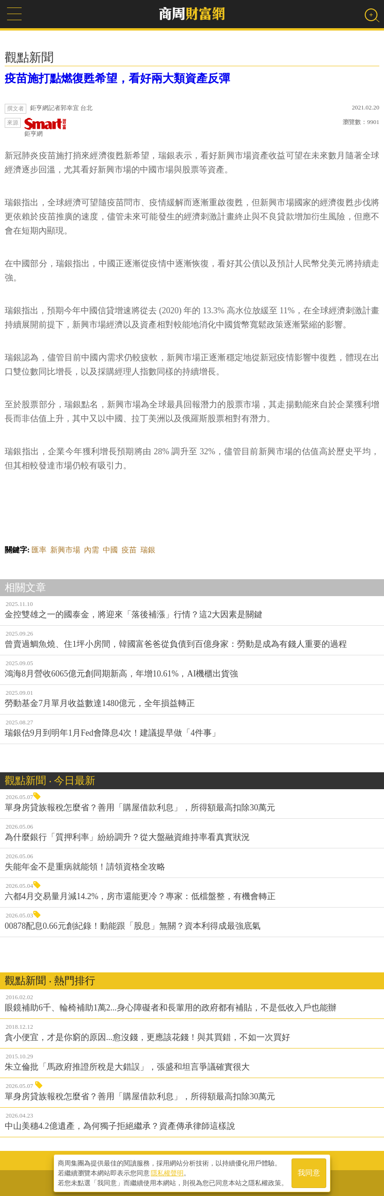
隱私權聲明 (167, 1173)
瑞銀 (147, 550)
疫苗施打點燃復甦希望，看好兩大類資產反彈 (117, 78)
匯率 (38, 550)
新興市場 (65, 550)
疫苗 (129, 550)
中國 (110, 550)
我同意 (309, 1173)
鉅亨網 (45, 127)
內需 (91, 550)
